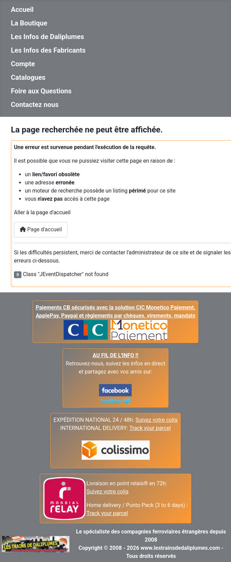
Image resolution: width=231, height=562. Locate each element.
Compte (23, 64)
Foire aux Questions (41, 91)
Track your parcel (107, 513)
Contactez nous (35, 105)
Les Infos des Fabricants (48, 50)
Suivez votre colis (156, 420)
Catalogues (28, 77)
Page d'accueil (41, 229)
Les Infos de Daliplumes (47, 37)
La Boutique (29, 23)
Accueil (22, 9)
